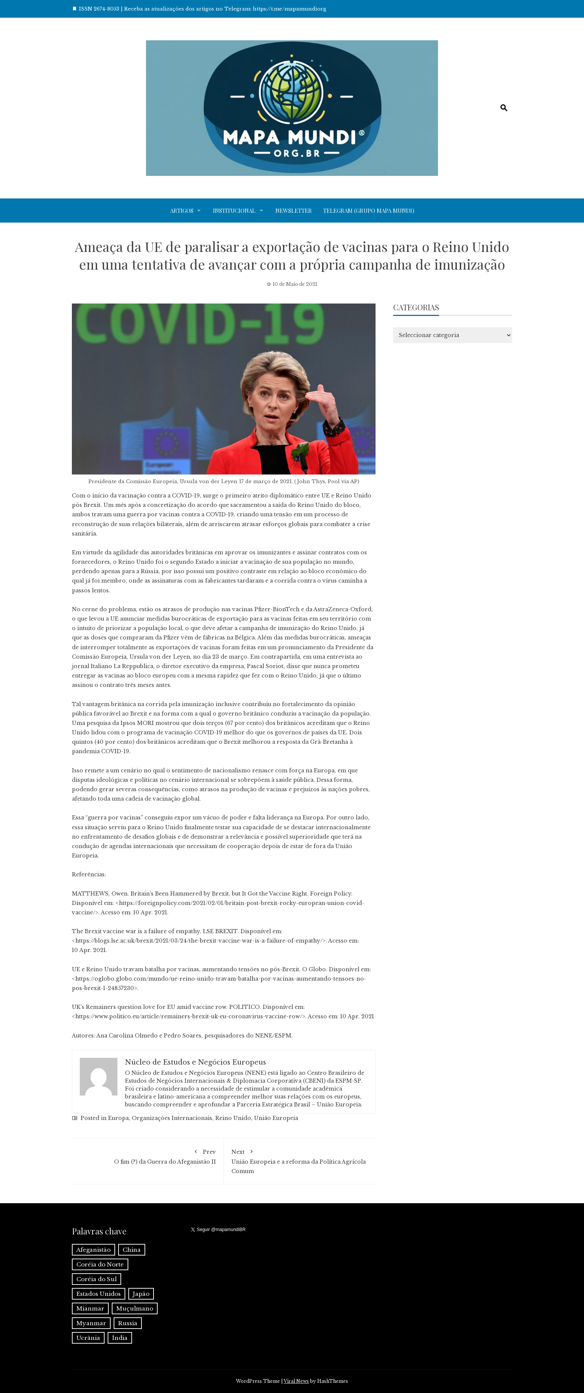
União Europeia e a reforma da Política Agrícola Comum (299, 1160)
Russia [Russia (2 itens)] (127, 1323)
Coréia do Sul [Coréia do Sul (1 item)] (96, 1279)
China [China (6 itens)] (132, 1249)
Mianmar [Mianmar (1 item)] (90, 1308)
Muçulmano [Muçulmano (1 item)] (134, 1308)
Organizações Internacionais (172, 1118)
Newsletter (293, 210)
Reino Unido (233, 1118)
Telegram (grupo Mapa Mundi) (368, 210)
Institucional (234, 210)
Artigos (181, 210)
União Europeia (276, 1118)
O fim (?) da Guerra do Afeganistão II (147, 1155)
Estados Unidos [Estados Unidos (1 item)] (98, 1293)
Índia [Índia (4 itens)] (120, 1337)
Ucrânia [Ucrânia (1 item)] (88, 1337)
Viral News (296, 1381)
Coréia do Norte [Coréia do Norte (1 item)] (100, 1264)
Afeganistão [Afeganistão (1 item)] (93, 1249)
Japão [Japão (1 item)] (141, 1293)
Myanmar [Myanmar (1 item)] (91, 1323)
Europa (118, 1118)
